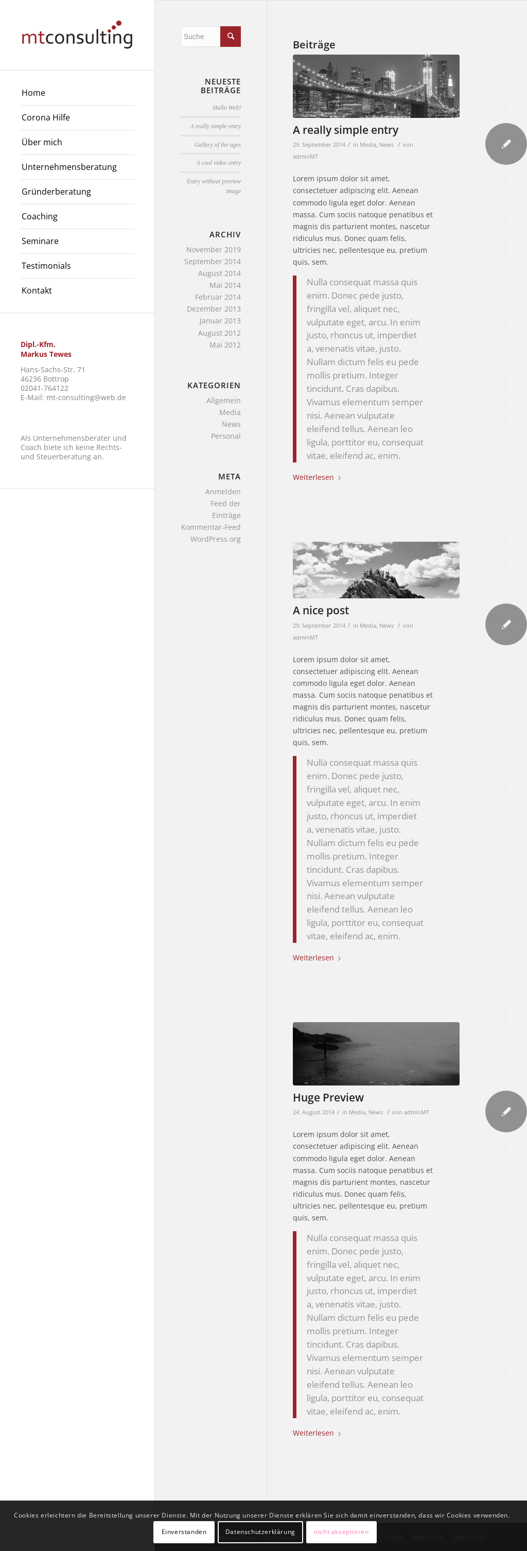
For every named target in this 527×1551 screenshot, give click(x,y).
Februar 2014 (218, 297)
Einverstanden (184, 1531)
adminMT (305, 156)
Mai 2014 (225, 285)
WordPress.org (215, 539)
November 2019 (213, 249)
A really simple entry (345, 130)
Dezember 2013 (214, 309)
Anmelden (223, 491)
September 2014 (212, 261)
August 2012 (219, 333)
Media (368, 144)
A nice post (321, 610)
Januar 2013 (220, 320)
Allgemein (223, 400)
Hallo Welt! (227, 107)
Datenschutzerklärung (260, 1531)
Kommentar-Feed (211, 527)
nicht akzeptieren (341, 1531)
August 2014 (219, 273)
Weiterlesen (319, 477)
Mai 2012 (225, 345)
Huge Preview (328, 1097)
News (386, 144)
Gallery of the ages (217, 144)
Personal (226, 436)
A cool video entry (219, 162)
